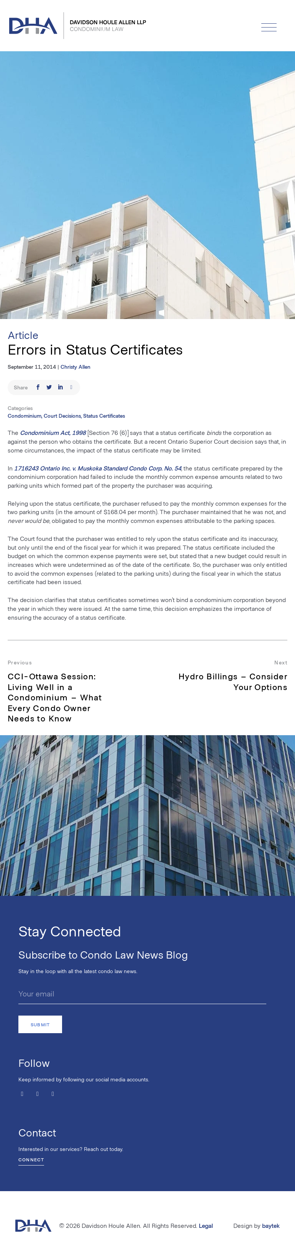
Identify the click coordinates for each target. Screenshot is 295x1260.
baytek (271, 1225)
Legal (206, 1225)
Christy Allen (75, 366)
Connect (31, 1159)
